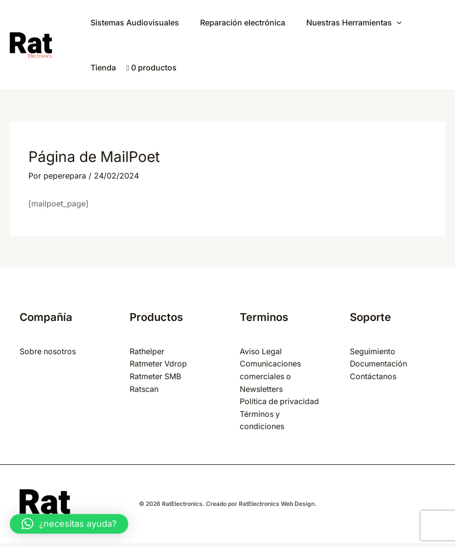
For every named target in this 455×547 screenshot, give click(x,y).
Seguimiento (372, 351)
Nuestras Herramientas (360, 22)
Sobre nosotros (48, 351)
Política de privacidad (280, 401)
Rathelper (147, 351)
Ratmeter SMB (156, 376)
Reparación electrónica (246, 22)
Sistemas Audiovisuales (135, 22)
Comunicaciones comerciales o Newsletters (270, 376)
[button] (69, 518)
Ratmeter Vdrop (158, 363)
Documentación (379, 363)
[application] (403, 22)
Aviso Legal (261, 351)
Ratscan (144, 389)
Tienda (104, 67)
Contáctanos (373, 376)
